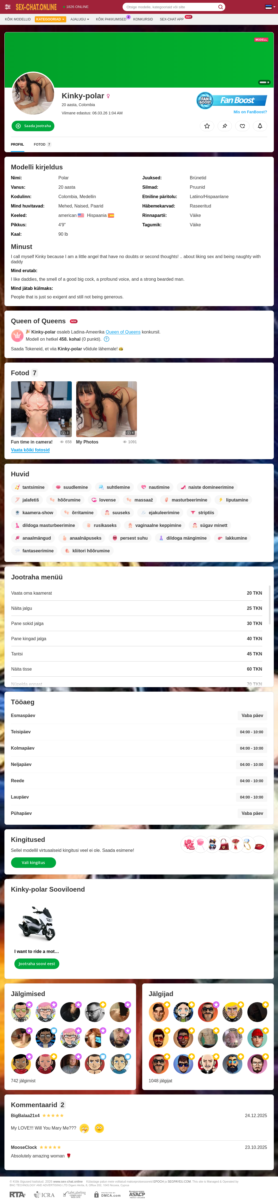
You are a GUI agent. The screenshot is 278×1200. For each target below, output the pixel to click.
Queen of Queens (123, 332)
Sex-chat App (173, 18)
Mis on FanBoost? (250, 112)
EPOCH (158, 1181)
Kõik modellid (18, 19)
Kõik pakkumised (112, 18)
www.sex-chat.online (68, 1181)
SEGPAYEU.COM (179, 1181)
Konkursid (143, 19)
